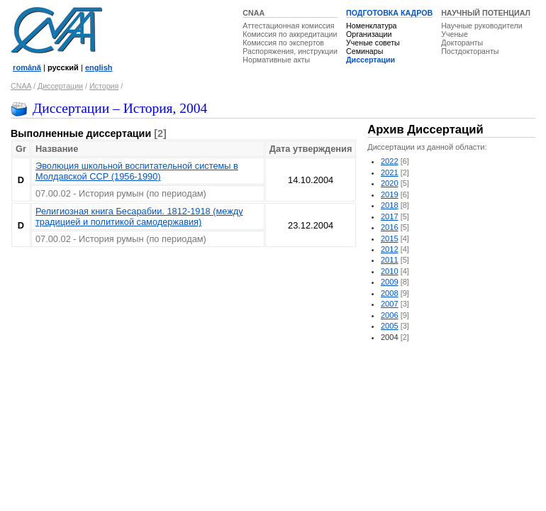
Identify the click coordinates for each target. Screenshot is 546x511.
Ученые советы (373, 42)
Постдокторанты (469, 51)
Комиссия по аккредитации (290, 34)
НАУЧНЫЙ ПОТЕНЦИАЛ (485, 13)
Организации (368, 34)
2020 (390, 183)
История (103, 86)
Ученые (454, 34)
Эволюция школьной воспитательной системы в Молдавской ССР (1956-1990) (136, 171)
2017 (390, 216)
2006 (390, 315)
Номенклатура (371, 25)
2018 (390, 205)
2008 (390, 293)
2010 (390, 271)
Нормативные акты (276, 59)
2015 (390, 238)
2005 (390, 326)
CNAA (253, 13)
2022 (390, 161)
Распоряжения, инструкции (290, 51)
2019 (390, 194)
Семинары (364, 51)
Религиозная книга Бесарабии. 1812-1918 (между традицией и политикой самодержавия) (139, 216)
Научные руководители (482, 25)
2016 (390, 227)
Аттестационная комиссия (288, 25)
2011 (390, 260)
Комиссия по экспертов (283, 42)
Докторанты (462, 42)
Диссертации (370, 59)
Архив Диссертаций (425, 129)
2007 (390, 304)
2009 (390, 282)
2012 (390, 249)
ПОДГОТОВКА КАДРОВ (389, 13)
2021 (390, 172)
